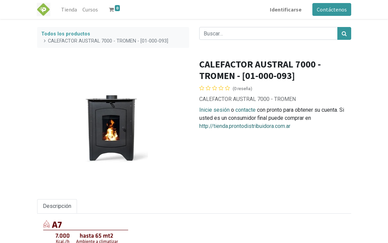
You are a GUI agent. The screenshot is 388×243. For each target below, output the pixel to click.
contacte (245, 110)
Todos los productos (65, 34)
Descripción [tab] (57, 206)
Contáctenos (332, 9)
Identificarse (286, 9)
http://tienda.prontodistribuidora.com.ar (244, 126)
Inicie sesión (214, 110)
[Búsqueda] (344, 33)
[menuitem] (69, 9)
